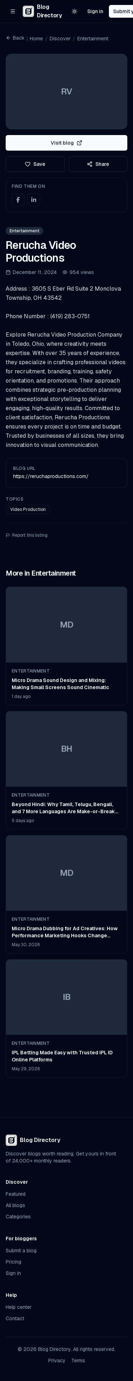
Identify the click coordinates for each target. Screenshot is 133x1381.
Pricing (13, 1262)
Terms (78, 1360)
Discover (60, 38)
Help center (19, 1307)
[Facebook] (18, 199)
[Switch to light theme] (74, 11)
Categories (18, 1216)
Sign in (95, 11)
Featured (16, 1194)
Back (15, 38)
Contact (15, 1318)
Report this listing (27, 535)
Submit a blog (21, 1250)
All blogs (15, 1205)
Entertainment (92, 38)
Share (98, 164)
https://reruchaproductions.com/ (51, 476)
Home (36, 38)
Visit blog (66, 143)
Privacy (57, 1360)
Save (35, 164)
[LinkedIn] (33, 199)
